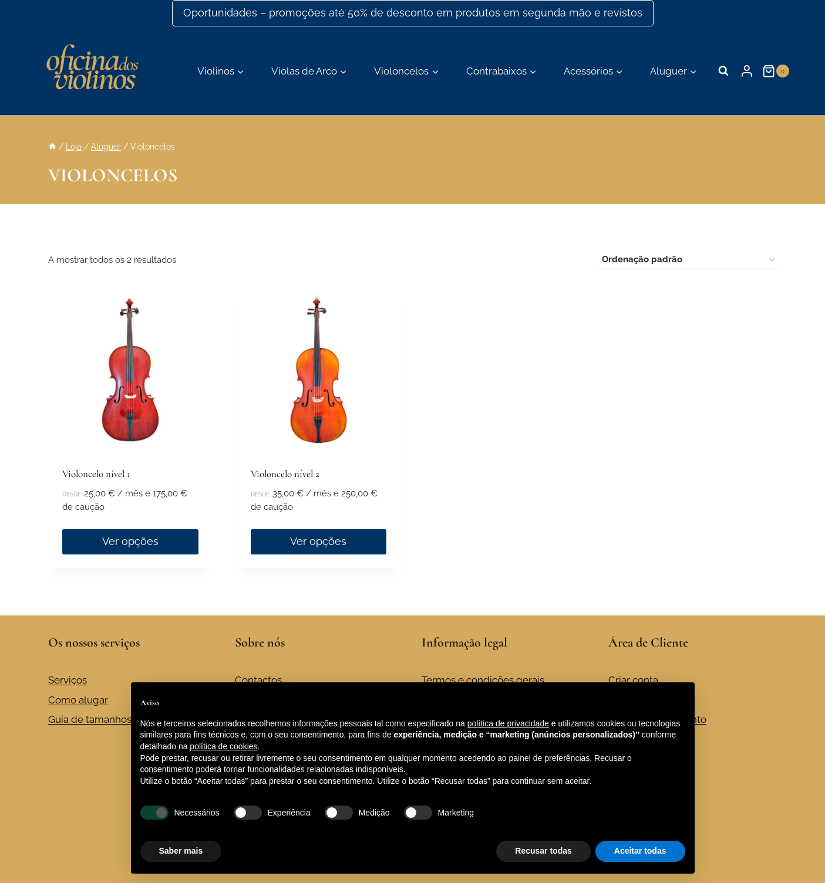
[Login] (747, 71)
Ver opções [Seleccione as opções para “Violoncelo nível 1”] (130, 541)
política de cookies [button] (223, 746)
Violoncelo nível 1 (96, 474)
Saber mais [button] (181, 850)
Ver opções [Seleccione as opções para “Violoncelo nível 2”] (318, 541)
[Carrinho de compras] (776, 71)
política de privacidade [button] (508, 723)
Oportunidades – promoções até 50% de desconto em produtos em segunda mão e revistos (412, 12)
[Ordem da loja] (688, 260)
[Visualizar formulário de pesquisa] (723, 71)
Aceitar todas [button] (640, 850)
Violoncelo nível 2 (285, 474)
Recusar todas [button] (543, 850)
